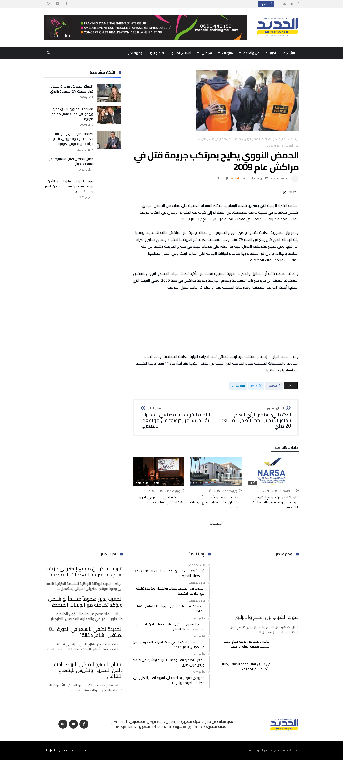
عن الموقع (88, 750)
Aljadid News (279, 178)
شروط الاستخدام (68, 750)
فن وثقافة (142, 483)
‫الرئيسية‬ (295, 139)
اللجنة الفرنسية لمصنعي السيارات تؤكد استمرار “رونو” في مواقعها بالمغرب (177, 418)
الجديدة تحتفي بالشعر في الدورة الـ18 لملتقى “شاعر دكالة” (161, 500)
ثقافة (157, 483)
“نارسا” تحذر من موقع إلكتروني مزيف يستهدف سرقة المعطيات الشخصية (275, 502)
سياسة (197, 483)
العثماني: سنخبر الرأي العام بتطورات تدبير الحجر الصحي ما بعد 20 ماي (255, 418)
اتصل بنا (50, 750)
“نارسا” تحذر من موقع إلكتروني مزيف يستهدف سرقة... (217, 4)
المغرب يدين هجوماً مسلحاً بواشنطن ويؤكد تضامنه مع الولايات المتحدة (216, 502)
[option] (273, 483)
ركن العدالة (271, 139)
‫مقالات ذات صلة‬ (286, 448)
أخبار (284, 139)
